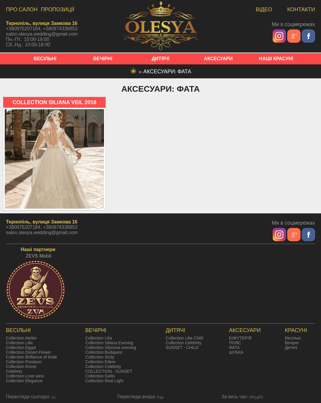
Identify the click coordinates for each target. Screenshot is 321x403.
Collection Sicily (99, 357)
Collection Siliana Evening (109, 342)
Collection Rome (21, 366)
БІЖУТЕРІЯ (240, 338)
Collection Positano (23, 361)
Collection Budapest (103, 352)
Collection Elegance (24, 380)
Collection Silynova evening (110, 347)
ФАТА (234, 347)
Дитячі (291, 347)
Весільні (293, 338)
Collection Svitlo (100, 376)
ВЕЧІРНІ (102, 58)
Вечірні (291, 342)
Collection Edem (100, 361)
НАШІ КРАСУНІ (276, 58)
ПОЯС (235, 342)
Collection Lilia (19, 342)
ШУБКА (236, 352)
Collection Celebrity (103, 366)
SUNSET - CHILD (182, 347)
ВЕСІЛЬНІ (44, 58)
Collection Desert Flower (28, 352)
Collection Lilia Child (184, 338)
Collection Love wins (25, 376)
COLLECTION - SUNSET (108, 371)
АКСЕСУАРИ (218, 58)
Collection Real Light (104, 380)
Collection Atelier (21, 338)
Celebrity (14, 371)
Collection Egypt (21, 347)
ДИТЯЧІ (161, 58)
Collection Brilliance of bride (31, 357)
